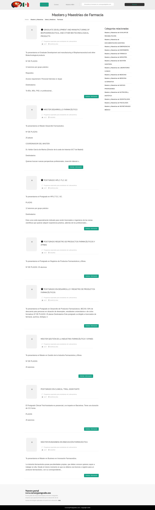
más (59, 500)
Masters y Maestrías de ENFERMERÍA (117, 50)
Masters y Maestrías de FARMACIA (116, 53)
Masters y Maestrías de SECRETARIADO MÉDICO (117, 108)
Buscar (134, 4)
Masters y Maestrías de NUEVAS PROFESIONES (115, 87)
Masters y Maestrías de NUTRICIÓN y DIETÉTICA (116, 93)
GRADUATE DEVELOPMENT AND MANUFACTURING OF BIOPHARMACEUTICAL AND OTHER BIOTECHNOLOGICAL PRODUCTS (65, 33)
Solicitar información (91, 96)
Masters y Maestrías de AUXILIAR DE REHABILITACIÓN (116, 34)
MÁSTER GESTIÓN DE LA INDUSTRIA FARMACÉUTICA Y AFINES (67, 339)
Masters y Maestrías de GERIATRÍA (116, 57)
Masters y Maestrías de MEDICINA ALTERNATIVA (115, 80)
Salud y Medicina (50, 19)
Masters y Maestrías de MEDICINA (115, 75)
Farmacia (60, 19)
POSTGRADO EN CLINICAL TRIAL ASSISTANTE (60, 389)
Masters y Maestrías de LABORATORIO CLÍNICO (117, 69)
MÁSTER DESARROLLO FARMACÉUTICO (59, 110)
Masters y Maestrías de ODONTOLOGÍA (117, 99)
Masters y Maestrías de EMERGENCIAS (117, 46)
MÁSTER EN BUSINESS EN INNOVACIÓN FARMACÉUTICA (64, 442)
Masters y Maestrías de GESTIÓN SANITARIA (115, 62)
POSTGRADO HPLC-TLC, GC (54, 180)
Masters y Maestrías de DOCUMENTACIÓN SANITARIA (115, 41)
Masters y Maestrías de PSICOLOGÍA (116, 103)
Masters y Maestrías (37, 19)
